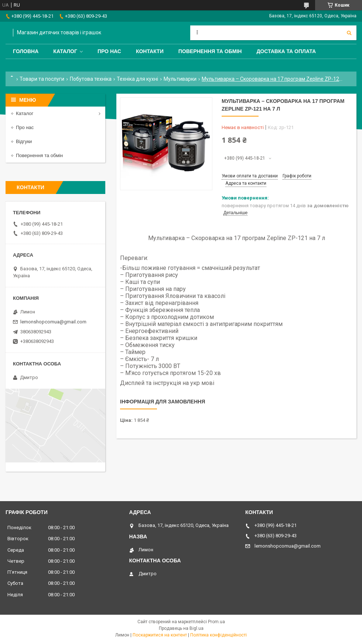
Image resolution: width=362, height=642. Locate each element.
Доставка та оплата (286, 51)
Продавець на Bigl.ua (181, 628)
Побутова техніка (91, 79)
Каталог (65, 51)
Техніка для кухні (137, 79)
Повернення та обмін (210, 51)
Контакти (150, 51)
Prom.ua (216, 621)
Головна (25, 51)
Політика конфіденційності (218, 635)
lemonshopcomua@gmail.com (53, 322)
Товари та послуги (42, 79)
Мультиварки (180, 79)
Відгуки (24, 141)
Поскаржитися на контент (160, 635)
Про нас (109, 51)
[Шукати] (349, 32)
